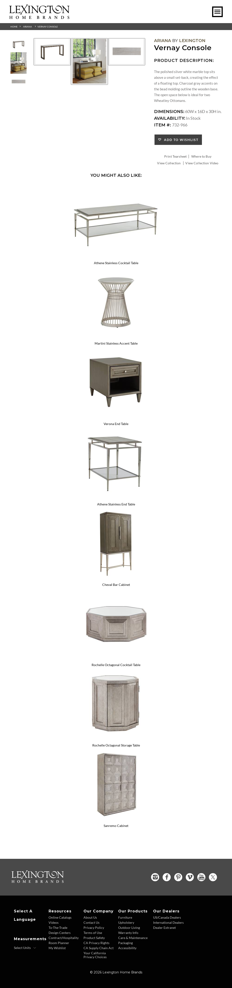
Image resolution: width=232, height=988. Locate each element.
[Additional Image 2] (89, 61)
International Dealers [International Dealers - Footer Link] (168, 922)
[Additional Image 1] (52, 51)
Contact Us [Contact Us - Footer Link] (91, 922)
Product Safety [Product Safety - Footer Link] (94, 938)
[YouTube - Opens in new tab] (201, 877)
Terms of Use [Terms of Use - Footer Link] (93, 933)
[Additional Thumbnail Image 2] (18, 63)
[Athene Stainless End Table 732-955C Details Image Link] (116, 498)
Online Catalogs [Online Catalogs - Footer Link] (60, 917)
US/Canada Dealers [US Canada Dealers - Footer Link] (167, 917)
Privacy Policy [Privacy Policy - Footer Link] (94, 928)
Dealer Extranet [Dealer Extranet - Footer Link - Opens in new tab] (164, 928)
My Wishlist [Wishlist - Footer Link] (57, 948)
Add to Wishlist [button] (180, 140)
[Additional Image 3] (126, 51)
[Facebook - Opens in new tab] (167, 877)
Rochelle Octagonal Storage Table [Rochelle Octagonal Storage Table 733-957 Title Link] (116, 745)
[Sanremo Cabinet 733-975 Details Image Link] (116, 819)
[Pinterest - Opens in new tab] (178, 877)
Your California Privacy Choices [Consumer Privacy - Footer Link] (95, 955)
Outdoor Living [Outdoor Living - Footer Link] (129, 928)
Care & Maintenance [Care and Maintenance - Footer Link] (133, 938)
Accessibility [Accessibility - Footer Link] (127, 948)
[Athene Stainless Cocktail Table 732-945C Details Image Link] (116, 257)
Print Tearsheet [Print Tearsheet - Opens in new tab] (175, 156)
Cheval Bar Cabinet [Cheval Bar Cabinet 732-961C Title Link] (116, 585)
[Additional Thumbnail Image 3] (18, 82)
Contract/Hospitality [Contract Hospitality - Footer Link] (64, 938)
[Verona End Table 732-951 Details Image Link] (116, 417)
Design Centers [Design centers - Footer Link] (60, 933)
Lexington (192, 40)
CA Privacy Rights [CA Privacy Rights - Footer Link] (96, 943)
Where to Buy (201, 156)
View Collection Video (201, 163)
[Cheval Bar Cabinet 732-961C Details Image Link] (116, 578)
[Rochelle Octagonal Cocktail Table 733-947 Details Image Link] (116, 658)
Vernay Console (47, 26)
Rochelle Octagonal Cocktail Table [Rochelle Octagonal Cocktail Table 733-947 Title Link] (116, 665)
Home (14, 26)
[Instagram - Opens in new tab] (155, 877)
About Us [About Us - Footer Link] (90, 917)
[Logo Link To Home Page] (39, 17)
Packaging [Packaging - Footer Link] (125, 943)
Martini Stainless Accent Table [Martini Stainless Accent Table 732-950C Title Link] (116, 343)
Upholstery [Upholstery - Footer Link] (126, 922)
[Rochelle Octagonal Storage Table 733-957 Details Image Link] (116, 739)
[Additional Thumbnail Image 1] (18, 44)
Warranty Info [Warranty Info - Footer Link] (128, 933)
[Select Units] (25, 947)
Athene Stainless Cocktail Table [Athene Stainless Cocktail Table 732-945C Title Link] (116, 263)
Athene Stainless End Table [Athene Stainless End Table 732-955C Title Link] (116, 504)
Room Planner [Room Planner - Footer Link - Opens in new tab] (59, 943)
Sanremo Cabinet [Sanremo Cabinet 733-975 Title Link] (116, 826)
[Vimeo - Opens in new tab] (190, 877)
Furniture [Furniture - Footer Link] (125, 917)
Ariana (27, 26)
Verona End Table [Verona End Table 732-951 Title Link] (116, 424)
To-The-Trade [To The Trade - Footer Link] (58, 928)
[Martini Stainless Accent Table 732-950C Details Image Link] (116, 337)
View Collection (169, 163)
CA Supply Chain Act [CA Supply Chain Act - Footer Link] (99, 948)
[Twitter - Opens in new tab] (213, 877)
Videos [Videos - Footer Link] (54, 922)
